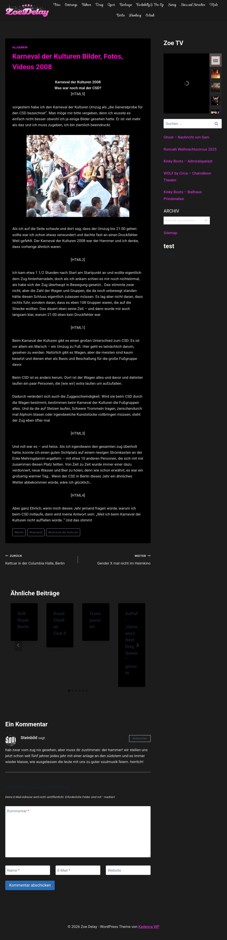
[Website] (128, 870)
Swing (172, 5)
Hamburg (135, 15)
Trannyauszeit (95, 620)
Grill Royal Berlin (23, 620)
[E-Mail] (78, 870)
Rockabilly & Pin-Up (150, 5)
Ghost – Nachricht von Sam (186, 137)
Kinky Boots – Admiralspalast (188, 161)
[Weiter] (137, 645)
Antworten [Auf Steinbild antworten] (140, 738)
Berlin (121, 15)
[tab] (69, 691)
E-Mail (64, 870)
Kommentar (18, 811)
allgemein (20, 47)
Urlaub (150, 15)
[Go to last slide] (18, 645)
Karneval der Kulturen (63, 532)
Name (13, 870)
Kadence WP (148, 926)
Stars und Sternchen (193, 5)
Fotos (56, 5)
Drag (99, 5)
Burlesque (126, 5)
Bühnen (86, 5)
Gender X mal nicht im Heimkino (116, 559)
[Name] (27, 870)
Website (114, 870)
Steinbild (29, 737)
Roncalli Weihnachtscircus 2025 (190, 149)
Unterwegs (71, 5)
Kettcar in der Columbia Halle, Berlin (39, 559)
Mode (213, 5)
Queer (111, 5)
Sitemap (170, 233)
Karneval (36, 532)
